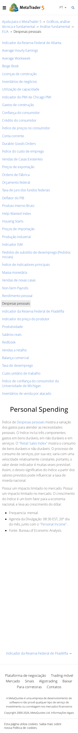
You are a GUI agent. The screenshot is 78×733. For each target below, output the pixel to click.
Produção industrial (16, 237)
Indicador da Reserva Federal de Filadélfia (33, 311)
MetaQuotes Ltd (40, 713)
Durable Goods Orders (19, 143)
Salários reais (11, 334)
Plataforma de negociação (25, 675)
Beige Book (10, 66)
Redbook (9, 342)
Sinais (29, 681)
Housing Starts (12, 221)
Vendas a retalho (14, 350)
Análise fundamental (55, 26)
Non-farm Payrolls (15, 288)
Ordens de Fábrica (16, 174)
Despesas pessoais (31, 422)
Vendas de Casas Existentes (22, 159)
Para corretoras (29, 686)
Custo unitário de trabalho (21, 373)
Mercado (13, 681)
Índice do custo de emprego (23, 151)
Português (61, 7)
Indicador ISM (12, 244)
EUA (5, 31)
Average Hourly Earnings (20, 50)
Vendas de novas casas (19, 280)
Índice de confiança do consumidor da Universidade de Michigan (30, 383)
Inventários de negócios (19, 81)
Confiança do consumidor (21, 112)
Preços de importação (18, 229)
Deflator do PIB (13, 198)
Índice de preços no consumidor (26, 128)
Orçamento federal (16, 182)
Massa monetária (14, 272)
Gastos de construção (18, 105)
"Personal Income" (53, 524)
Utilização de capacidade (20, 89)
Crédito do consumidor (19, 120)
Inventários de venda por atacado (26, 393)
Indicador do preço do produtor (26, 319)
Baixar (67, 681)
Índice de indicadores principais (26, 264)
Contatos (54, 686)
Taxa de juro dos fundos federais (26, 190)
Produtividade (12, 326)
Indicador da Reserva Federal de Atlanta (31, 42)
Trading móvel (62, 675)
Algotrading (48, 681)
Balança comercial (15, 358)
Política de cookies (25, 728)
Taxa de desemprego (17, 365)
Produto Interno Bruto (18, 205)
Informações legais (62, 713)
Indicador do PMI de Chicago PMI (26, 97)
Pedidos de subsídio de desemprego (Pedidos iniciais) (36, 254)
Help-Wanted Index (16, 213)
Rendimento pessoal (17, 295)
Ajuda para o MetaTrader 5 (21, 21)
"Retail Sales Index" (33, 443)
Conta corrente (13, 136)
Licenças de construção (19, 74)
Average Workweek (16, 58)
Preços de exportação (18, 167)
